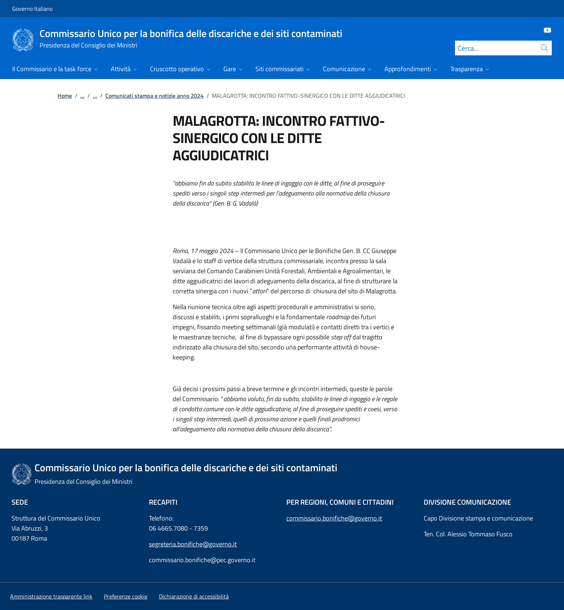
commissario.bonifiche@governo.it (334, 518)
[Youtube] (544, 30)
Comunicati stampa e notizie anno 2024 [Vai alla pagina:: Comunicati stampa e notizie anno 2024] (154, 95)
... (82, 95)
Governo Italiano (32, 8)
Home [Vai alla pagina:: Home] (65, 95)
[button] (125, 596)
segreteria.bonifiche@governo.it (193, 544)
